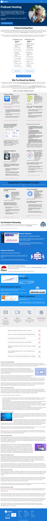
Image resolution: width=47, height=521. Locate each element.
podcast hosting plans (39, 377)
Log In (41, 1)
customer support (6, 319)
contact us (10, 505)
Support (19, 515)
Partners (32, 514)
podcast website (22, 413)
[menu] (45, 1)
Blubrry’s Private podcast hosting (7, 489)
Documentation (20, 516)
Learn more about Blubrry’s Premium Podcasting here (10, 228)
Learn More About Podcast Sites (11, 120)
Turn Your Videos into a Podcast (34, 175)
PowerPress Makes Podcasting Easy (34, 120)
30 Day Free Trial (29, 71)
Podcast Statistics (26, 513)
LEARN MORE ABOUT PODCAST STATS (25, 246)
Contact (19, 514)
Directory (25, 516)
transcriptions (22, 298)
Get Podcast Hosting (7, 23)
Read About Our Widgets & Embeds (11, 178)
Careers (32, 513)
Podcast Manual (26, 515)
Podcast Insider (33, 516)
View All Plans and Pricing (23, 76)
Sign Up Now (17, 71)
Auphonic (2, 290)
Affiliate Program (33, 515)
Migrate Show (13, 515)
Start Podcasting (8, 515)
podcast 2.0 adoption (13, 445)
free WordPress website (38, 426)
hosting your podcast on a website (8, 430)
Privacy (19, 513)
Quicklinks (25, 282)
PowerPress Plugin (26, 514)
